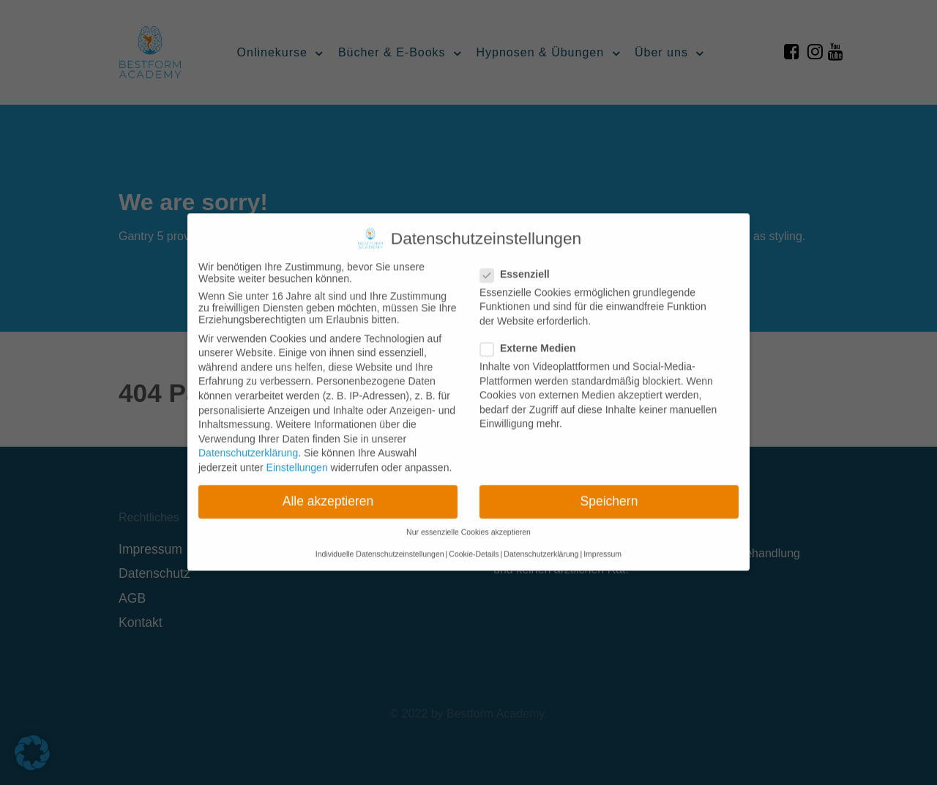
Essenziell (519, 264)
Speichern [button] (609, 491)
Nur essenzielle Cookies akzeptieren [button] (468, 522)
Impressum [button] (602, 544)
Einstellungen (297, 458)
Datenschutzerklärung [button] (541, 544)
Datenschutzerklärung (248, 443)
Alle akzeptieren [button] (328, 491)
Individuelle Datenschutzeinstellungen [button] (380, 544)
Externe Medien (532, 338)
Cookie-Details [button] (474, 544)
